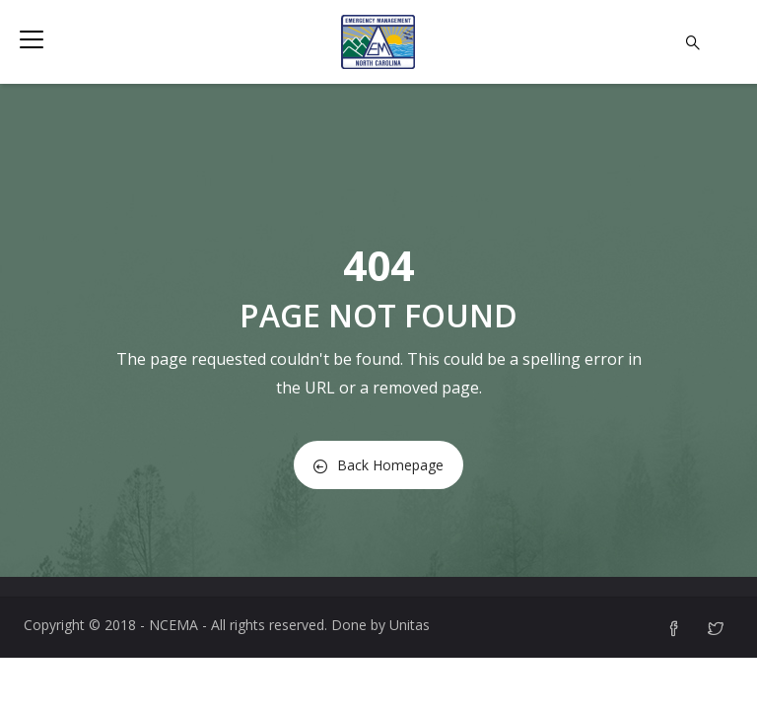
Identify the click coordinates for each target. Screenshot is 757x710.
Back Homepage (378, 465)
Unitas (409, 624)
